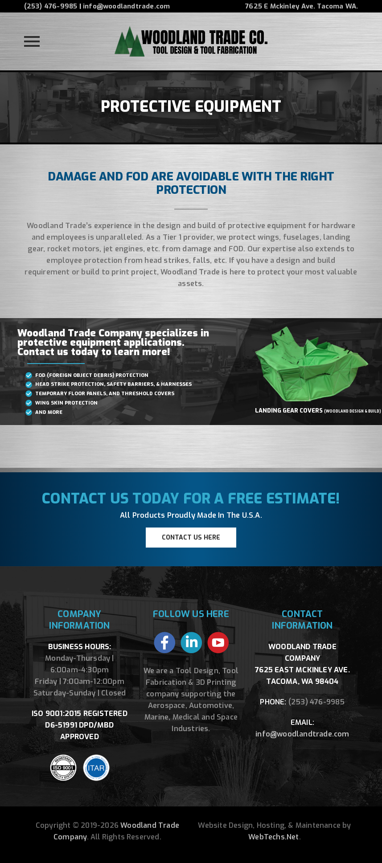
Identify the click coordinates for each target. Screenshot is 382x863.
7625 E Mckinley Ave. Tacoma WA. (301, 6)
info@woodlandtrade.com (126, 6)
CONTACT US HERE (191, 537)
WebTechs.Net (273, 837)
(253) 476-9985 (51, 6)
